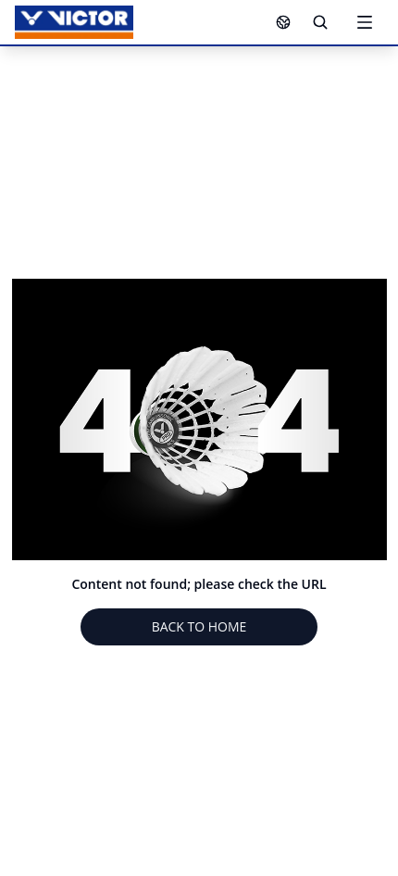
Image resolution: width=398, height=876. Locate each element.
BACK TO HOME (199, 626)
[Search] (320, 22)
